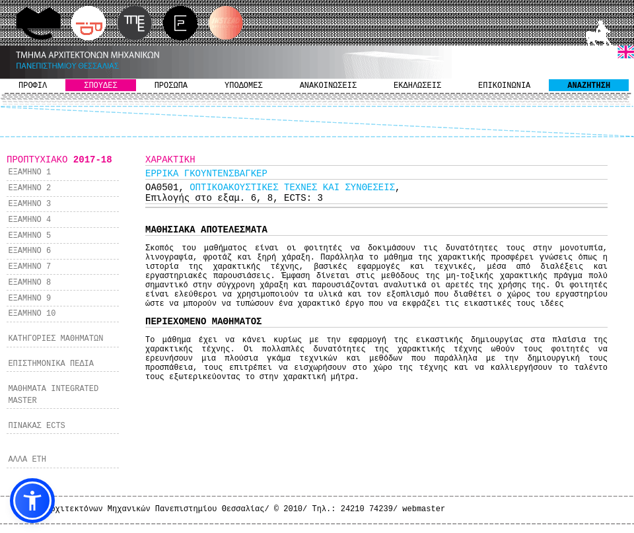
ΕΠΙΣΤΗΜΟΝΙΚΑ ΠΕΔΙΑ (51, 364)
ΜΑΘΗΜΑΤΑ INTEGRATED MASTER (53, 395)
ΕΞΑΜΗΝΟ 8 (29, 282)
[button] (32, 500)
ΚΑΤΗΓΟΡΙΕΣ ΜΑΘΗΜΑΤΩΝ (55, 338)
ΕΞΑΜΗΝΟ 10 (31, 313)
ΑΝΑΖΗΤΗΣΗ (588, 85)
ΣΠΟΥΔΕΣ (100, 85)
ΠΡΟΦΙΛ (32, 85)
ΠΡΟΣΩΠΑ (171, 85)
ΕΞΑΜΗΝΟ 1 (29, 172)
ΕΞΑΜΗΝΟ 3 (29, 204)
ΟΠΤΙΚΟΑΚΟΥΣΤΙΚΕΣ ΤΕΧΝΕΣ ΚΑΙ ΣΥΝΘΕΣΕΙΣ (292, 187)
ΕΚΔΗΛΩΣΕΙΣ (417, 85)
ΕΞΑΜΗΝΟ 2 (29, 188)
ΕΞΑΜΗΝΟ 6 (29, 251)
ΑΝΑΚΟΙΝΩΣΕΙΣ (328, 85)
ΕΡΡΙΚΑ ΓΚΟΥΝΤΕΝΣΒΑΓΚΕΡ (206, 173)
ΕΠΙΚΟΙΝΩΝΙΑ (504, 85)
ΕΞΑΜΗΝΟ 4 (29, 220)
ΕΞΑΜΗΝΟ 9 (29, 298)
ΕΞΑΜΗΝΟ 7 (29, 266)
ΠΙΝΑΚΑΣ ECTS (36, 426)
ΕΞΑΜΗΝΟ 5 (29, 235)
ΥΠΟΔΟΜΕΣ (244, 85)
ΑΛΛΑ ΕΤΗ (27, 459)
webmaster (423, 509)
